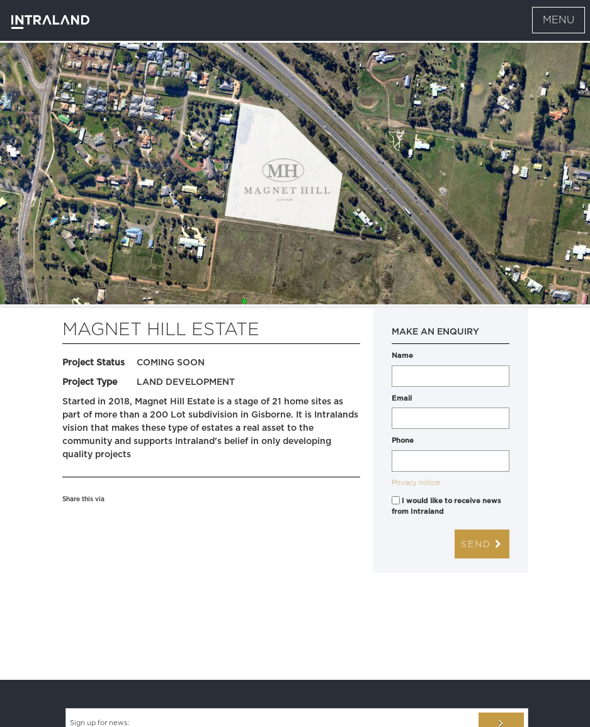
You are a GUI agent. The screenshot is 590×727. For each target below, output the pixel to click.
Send (481, 544)
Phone (403, 440)
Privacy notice (416, 482)
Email (402, 398)
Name (402, 355)
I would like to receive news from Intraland (446, 505)
